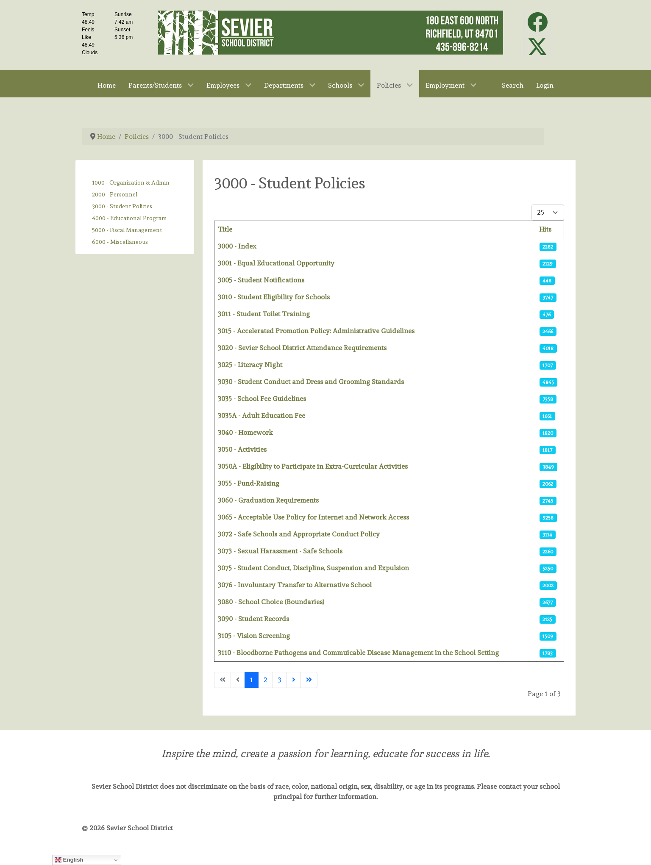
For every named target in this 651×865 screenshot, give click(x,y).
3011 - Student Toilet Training (264, 314)
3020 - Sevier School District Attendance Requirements (302, 348)
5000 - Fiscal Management (127, 230)
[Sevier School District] (330, 31)
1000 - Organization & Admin (131, 182)
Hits (545, 229)
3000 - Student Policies (122, 206)
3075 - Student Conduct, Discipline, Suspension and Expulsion (313, 568)
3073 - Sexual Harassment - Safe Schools (280, 551)
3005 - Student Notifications (261, 280)
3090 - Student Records (253, 619)
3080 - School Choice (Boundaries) (271, 602)
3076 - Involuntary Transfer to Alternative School (295, 585)
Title (225, 229)
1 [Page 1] (251, 680)
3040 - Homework (245, 432)
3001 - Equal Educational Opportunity (276, 263)
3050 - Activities (242, 449)
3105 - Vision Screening (254, 636)
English (69, 860)
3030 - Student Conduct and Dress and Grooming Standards (311, 382)
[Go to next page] (294, 680)
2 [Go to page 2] (265, 680)
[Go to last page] (308, 680)
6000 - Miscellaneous (120, 241)
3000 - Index (237, 246)
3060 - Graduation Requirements (268, 500)
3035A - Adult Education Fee (261, 416)
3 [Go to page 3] (279, 680)
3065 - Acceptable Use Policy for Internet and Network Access (313, 517)
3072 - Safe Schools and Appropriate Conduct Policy (299, 534)
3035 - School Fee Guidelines (262, 399)
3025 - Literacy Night (250, 365)
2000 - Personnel (114, 194)
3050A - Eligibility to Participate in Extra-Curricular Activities (313, 466)
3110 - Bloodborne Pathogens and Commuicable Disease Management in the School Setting (358, 653)
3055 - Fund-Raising (248, 483)
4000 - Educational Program (129, 218)
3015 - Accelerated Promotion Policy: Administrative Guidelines (316, 331)
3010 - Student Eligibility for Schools (274, 297)
